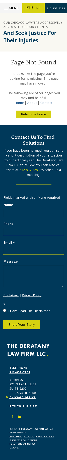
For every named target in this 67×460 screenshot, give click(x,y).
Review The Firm (23, 406)
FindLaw (30, 444)
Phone (8, 223)
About (32, 103)
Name (8, 205)
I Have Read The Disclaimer (29, 311)
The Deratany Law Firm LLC (32, 429)
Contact (46, 103)
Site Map (29, 436)
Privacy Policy (31, 295)
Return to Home (33, 114)
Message (10, 261)
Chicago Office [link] (22, 397)
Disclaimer (11, 295)
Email (35, 7)
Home (19, 103)
